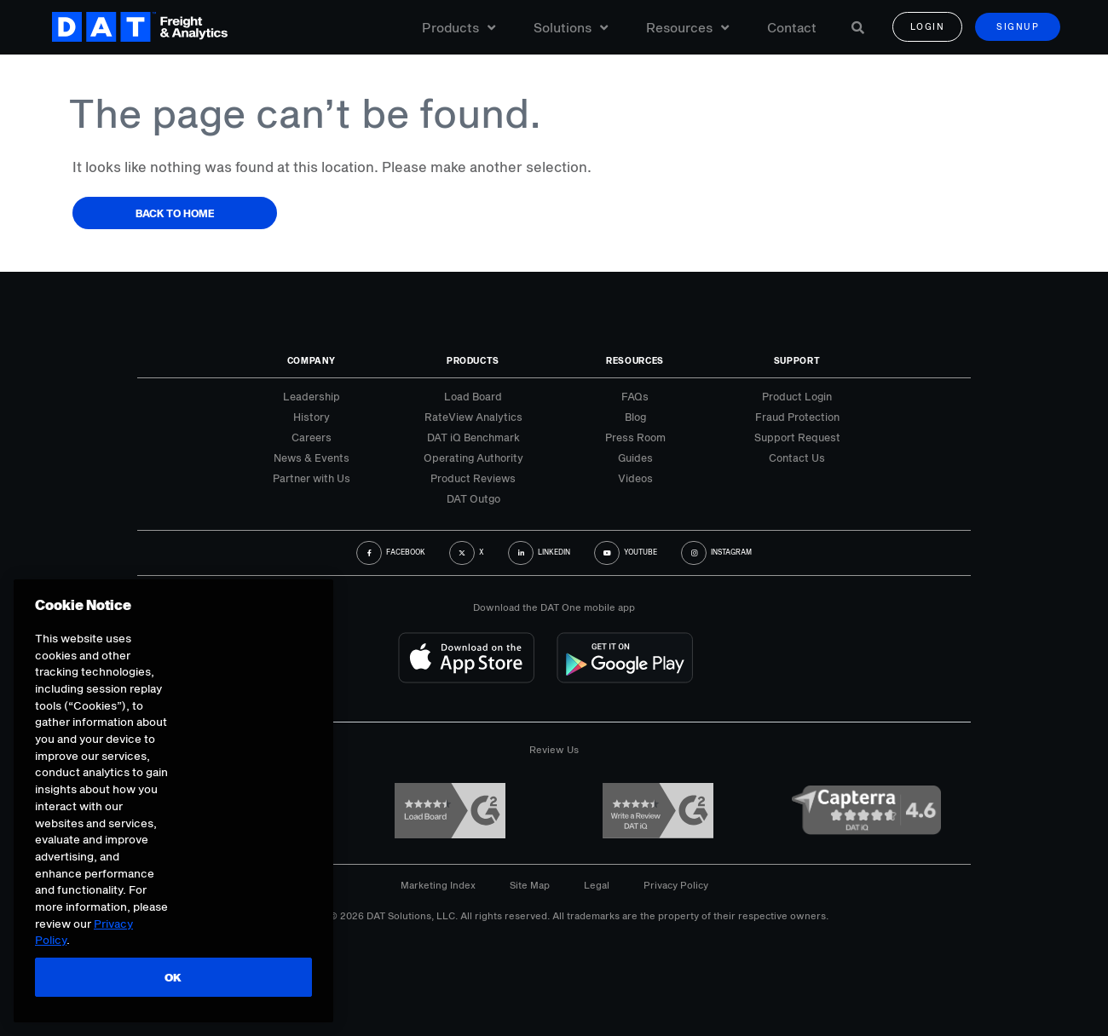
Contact (792, 27)
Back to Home (175, 213)
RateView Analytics (473, 417)
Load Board (473, 396)
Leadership (311, 396)
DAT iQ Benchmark (473, 437)
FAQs (635, 396)
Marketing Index (438, 884)
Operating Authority (473, 457)
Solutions (571, 27)
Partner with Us (311, 478)
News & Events (311, 457)
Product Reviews (473, 478)
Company (311, 360)
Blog (635, 417)
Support (797, 360)
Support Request (797, 437)
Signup (1017, 27)
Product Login (797, 396)
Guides (635, 457)
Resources (687, 27)
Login (927, 27)
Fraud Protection (797, 417)
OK (173, 977)
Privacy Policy (675, 884)
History (311, 417)
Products (458, 27)
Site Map (530, 884)
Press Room (635, 437)
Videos (635, 478)
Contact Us (797, 457)
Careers (311, 437)
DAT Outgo (473, 498)
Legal (596, 884)
